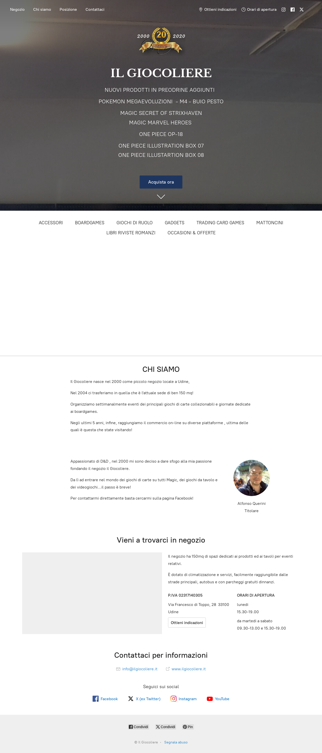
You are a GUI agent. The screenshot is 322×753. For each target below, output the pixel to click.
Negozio (17, 9)
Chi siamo (42, 9)
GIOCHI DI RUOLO (134, 223)
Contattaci (95, 9)
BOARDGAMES (89, 223)
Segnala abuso (176, 742)
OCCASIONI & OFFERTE (192, 233)
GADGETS (174, 223)
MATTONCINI (269, 223)
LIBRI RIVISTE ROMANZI (130, 233)
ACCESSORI (51, 223)
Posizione (68, 9)
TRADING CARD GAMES (220, 223)
